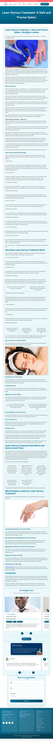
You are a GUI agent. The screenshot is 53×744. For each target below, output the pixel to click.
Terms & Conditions (40, 727)
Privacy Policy (39, 725)
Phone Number (13, 697)
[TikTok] (10, 727)
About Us (38, 718)
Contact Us (39, 734)
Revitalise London (9, 566)
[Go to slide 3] (24, 676)
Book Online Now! (26, 641)
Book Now (26, 704)
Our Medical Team (40, 723)
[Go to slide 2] (23, 676)
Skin (20, 4)
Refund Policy (39, 730)
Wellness (36, 4)
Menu (38, 720)
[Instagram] (7, 727)
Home (10, 4)
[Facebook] (4, 727)
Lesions (15, 4)
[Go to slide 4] (25, 676)
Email (11, 692)
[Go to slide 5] (26, 676)
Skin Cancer (30, 4)
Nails (24, 4)
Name (11, 686)
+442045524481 (9, 721)
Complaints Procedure (41, 732)
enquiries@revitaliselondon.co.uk (9, 724)
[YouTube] (13, 727)
